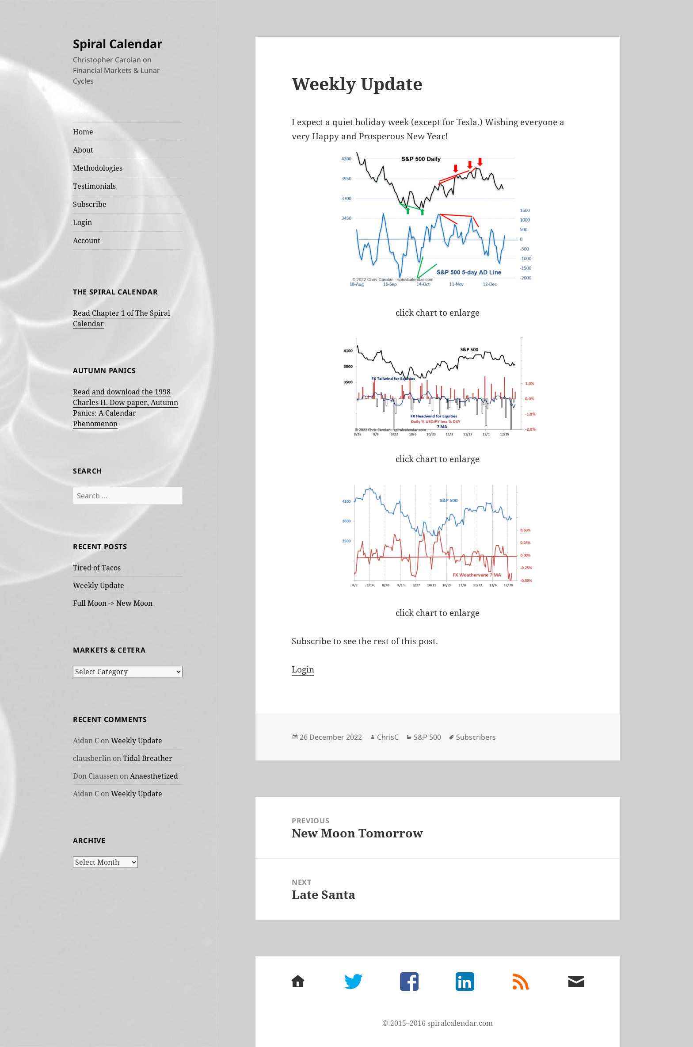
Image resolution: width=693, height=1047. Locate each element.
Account (86, 240)
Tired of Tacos (97, 568)
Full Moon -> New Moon (112, 603)
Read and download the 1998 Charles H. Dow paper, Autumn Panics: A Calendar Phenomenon (125, 407)
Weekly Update (98, 585)
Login (82, 222)
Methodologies (97, 168)
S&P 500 (427, 737)
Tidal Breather (147, 758)
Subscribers (476, 737)
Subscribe (90, 204)
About (83, 150)
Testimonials (94, 186)
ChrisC (388, 737)
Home (83, 132)
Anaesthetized (154, 776)
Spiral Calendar (117, 43)
